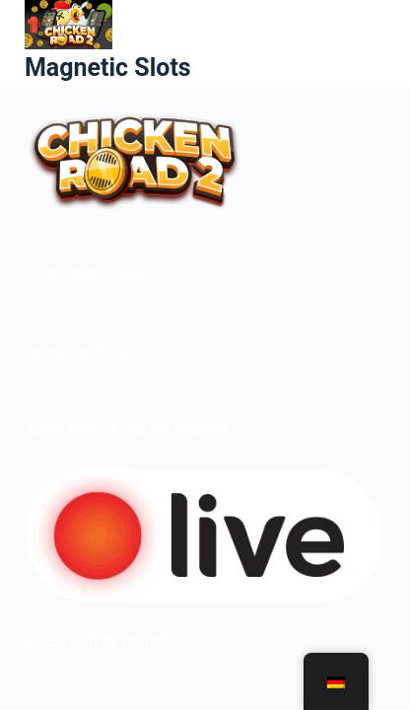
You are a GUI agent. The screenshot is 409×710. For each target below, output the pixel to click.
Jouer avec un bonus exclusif (126, 426)
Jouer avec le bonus (95, 272)
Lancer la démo (79, 350)
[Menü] (375, 43)
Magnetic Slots (108, 67)
